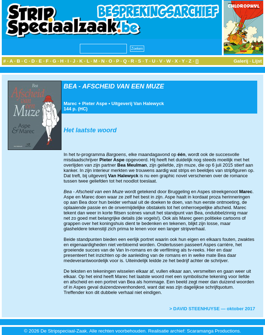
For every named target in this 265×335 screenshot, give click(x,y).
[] (197, 61)
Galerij (241, 61)
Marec (70, 103)
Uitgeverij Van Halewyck (137, 103)
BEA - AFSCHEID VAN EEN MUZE (114, 86)
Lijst (257, 61)
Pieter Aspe (94, 103)
